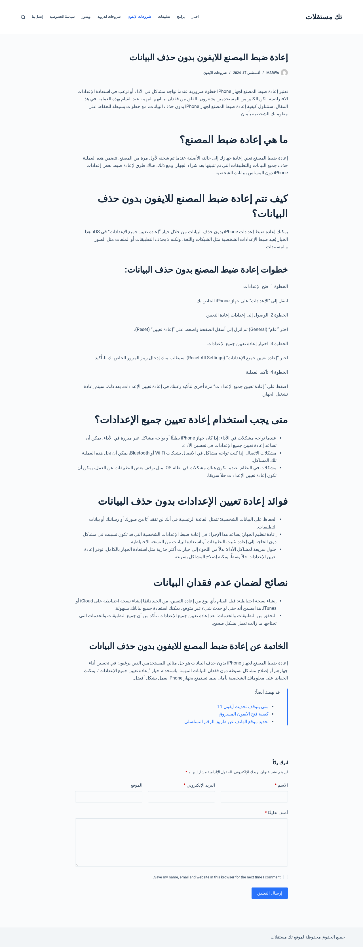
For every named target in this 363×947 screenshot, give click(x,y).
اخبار (195, 17)
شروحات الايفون (139, 17)
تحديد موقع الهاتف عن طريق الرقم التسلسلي (226, 721)
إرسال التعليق (269, 893)
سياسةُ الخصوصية (62, 17)
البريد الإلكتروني (199, 785)
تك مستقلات (323, 17)
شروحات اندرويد (109, 17)
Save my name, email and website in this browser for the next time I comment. (217, 877)
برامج (181, 17)
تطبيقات (164, 17)
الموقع (136, 785)
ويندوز (86, 17)
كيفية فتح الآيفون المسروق (244, 714)
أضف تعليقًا (276, 812)
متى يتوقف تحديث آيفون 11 (243, 706)
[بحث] (23, 17)
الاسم (281, 785)
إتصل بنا (37, 17)
